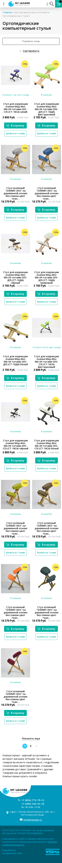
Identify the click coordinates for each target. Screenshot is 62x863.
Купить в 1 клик (15, 133)
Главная (7, 12)
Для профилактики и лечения (30, 12)
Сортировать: (31, 50)
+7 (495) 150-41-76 (32, 803)
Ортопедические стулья (16, 15)
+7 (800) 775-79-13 (32, 800)
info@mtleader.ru (32, 819)
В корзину (15, 125)
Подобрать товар (31, 41)
